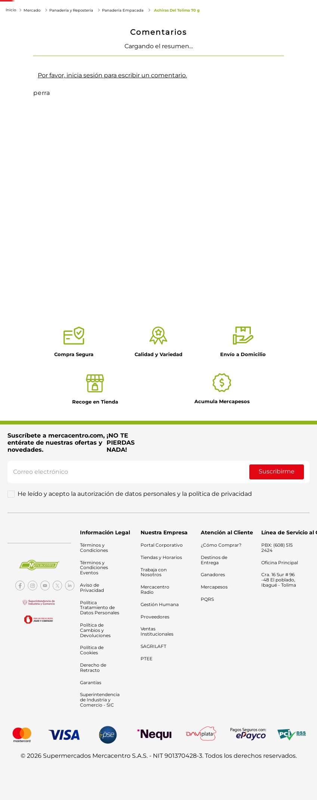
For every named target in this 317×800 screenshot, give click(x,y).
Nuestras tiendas (267, 45)
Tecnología (32, 49)
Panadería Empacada (123, 63)
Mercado (29, 40)
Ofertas (190, 45)
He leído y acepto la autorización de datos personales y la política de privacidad (135, 494)
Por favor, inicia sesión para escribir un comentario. (112, 302)
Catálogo (228, 45)
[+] (296, 103)
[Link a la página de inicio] (12, 63)
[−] (248, 103)
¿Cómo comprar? (274, 177)
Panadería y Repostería (71, 63)
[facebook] (280, 212)
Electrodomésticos (85, 40)
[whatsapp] (295, 212)
